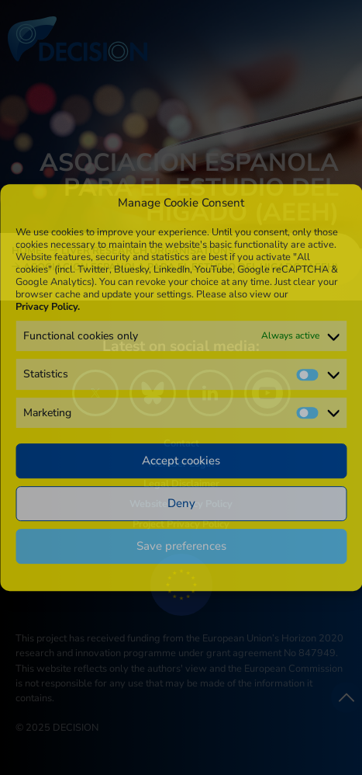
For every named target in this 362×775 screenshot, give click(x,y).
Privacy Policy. (48, 307)
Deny (181, 503)
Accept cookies (181, 460)
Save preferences (181, 546)
